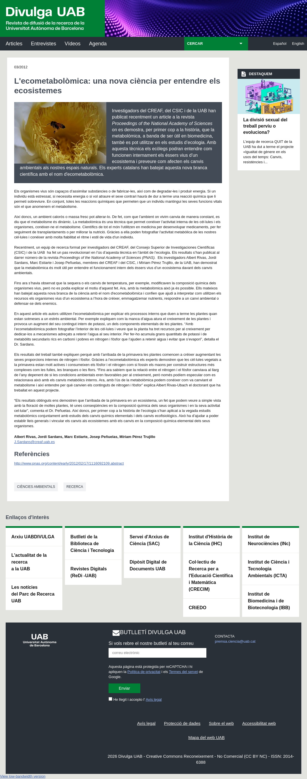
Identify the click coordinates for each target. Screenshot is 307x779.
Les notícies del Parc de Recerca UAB (32, 594)
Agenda (98, 43)
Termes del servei (183, 672)
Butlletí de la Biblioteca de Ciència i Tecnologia (92, 543)
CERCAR (195, 43)
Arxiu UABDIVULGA (32, 536)
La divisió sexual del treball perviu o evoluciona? (265, 126)
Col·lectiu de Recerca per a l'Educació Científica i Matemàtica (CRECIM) (211, 576)
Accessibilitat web (259, 723)
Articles (14, 43)
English (298, 43)
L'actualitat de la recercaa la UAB (29, 562)
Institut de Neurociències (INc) (269, 540)
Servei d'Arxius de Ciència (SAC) (149, 540)
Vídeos (73, 43)
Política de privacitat (144, 672)
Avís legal (154, 699)
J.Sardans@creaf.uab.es (34, 442)
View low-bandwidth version (22, 776)
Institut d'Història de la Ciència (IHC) (210, 540)
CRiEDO (197, 607)
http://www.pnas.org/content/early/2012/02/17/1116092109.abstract (69, 463)
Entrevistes (43, 43)
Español (279, 43)
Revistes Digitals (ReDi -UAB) (89, 572)
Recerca (74, 487)
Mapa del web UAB (206, 737)
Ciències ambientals (36, 487)
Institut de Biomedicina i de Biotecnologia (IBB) (269, 601)
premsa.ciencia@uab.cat (235, 641)
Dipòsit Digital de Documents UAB (148, 565)
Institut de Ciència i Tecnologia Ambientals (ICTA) (268, 569)
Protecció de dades (182, 723)
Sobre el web (221, 723)
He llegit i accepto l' (135, 699)
